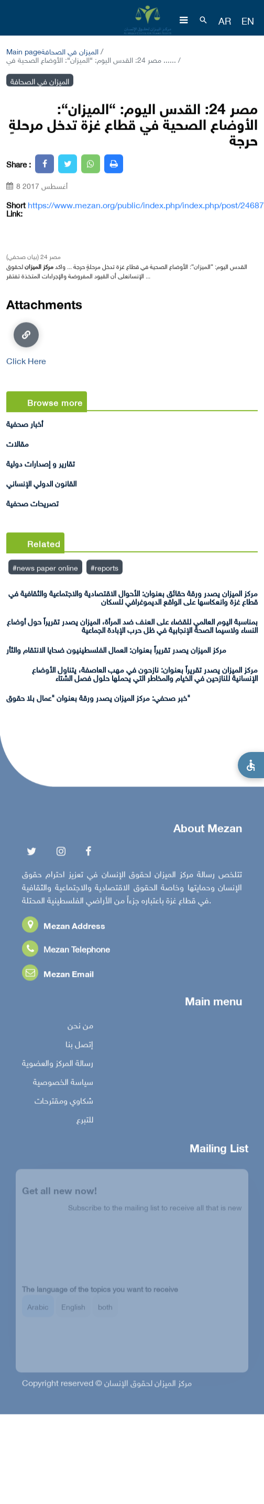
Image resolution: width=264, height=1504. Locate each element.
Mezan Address (63, 927)
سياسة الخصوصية (63, 1083)
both (105, 1310)
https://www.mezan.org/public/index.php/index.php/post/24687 (146, 204)
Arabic (38, 1310)
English (73, 1310)
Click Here (26, 343)
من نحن (80, 1026)
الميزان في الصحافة (69, 50)
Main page (23, 50)
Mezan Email (58, 975)
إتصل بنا (79, 1045)
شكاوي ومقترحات (64, 1102)
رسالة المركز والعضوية (57, 1064)
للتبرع (84, 1120)
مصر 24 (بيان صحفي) (33, 255)
